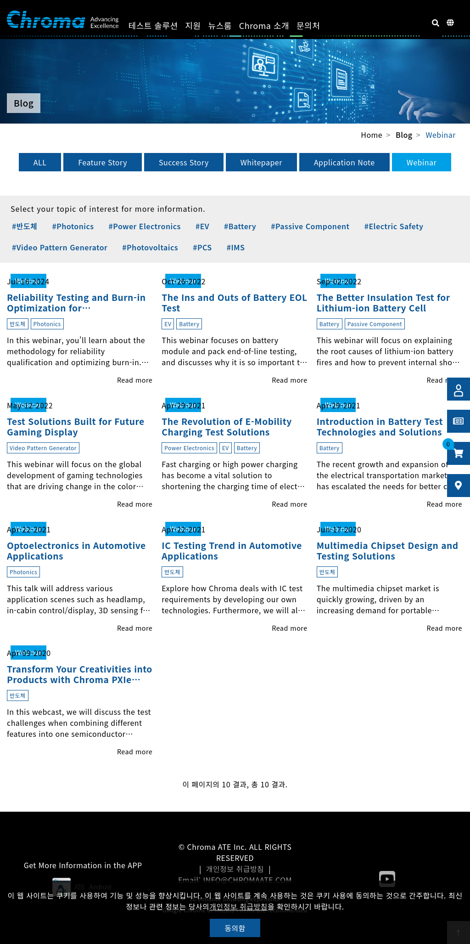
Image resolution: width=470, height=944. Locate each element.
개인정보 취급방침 (235, 868)
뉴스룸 (228, 25)
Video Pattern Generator (43, 448)
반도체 (18, 324)
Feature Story (102, 162)
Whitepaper (261, 162)
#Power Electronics (145, 226)
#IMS (236, 247)
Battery (189, 324)
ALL (40, 162)
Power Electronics (189, 448)
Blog (404, 134)
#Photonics (73, 226)
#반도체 (24, 226)
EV (167, 324)
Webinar (440, 134)
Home (371, 134)
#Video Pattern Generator (59, 247)
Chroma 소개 (272, 25)
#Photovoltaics (150, 247)
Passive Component (374, 324)
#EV (202, 226)
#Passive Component (310, 226)
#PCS (202, 247)
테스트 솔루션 (161, 25)
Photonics (47, 324)
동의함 (235, 927)
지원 (201, 25)
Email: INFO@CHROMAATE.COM (235, 879)
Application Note (344, 162)
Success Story (184, 162)
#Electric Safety (394, 226)
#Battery (240, 226)
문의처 (316, 25)
